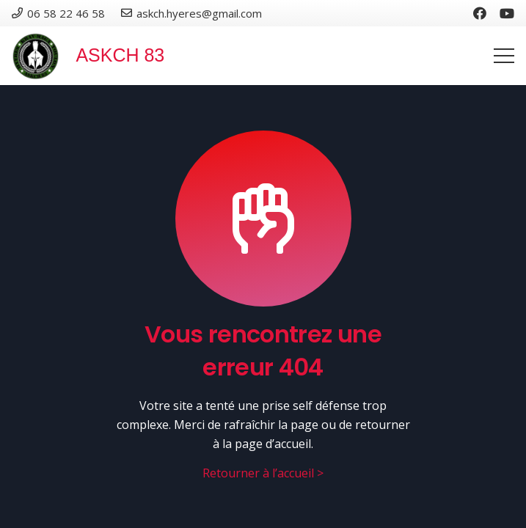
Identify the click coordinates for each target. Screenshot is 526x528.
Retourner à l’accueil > (263, 473)
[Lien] (35, 56)
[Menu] (504, 55)
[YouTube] (507, 13)
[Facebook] (479, 13)
